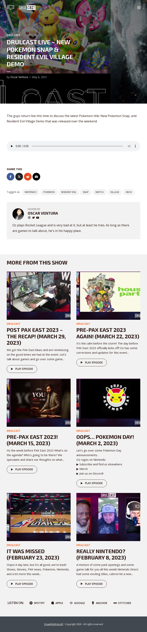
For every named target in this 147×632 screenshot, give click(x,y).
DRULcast (13, 35)
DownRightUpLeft (53, 624)
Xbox (129, 192)
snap (86, 192)
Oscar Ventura (19, 77)
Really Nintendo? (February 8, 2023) (101, 554)
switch (99, 192)
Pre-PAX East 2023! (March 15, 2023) (32, 440)
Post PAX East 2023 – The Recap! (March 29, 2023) (36, 336)
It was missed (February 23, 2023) (33, 554)
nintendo (31, 192)
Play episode (21, 369)
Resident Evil (68, 192)
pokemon (49, 192)
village (114, 192)
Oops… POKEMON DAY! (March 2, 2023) (105, 440)
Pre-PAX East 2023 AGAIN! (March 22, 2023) (107, 332)
